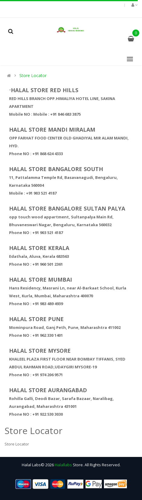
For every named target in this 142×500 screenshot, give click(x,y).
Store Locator (33, 75)
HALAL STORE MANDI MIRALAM (52, 129)
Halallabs (63, 464)
